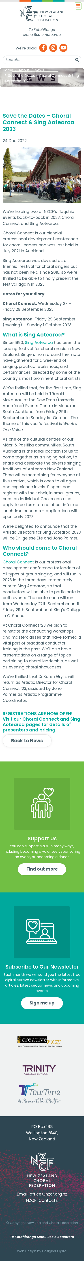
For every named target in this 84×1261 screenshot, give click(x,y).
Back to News (27, 740)
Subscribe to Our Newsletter (42, 966)
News (39, 70)
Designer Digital (54, 1251)
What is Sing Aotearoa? (34, 334)
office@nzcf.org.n (47, 1194)
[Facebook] (43, 48)
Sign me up (42, 1003)
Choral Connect (18, 562)
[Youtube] (63, 48)
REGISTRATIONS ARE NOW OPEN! (38, 713)
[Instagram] (53, 48)
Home (8, 70)
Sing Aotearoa (39, 342)
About (24, 70)
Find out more (42, 869)
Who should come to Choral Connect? (40, 551)
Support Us (42, 838)
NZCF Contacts (42, 1200)
